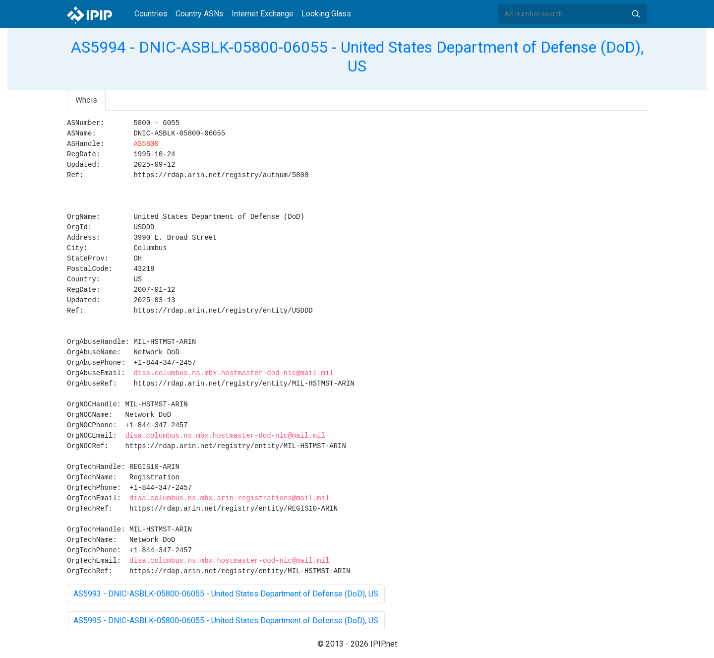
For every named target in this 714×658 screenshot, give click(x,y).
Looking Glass (326, 13)
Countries (151, 13)
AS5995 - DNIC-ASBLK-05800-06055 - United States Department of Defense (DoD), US (225, 620)
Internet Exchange (263, 13)
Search (635, 13)
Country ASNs (200, 13)
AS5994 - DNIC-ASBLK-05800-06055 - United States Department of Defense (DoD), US (357, 56)
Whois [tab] (86, 100)
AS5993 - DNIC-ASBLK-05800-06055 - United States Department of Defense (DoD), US (225, 593)
